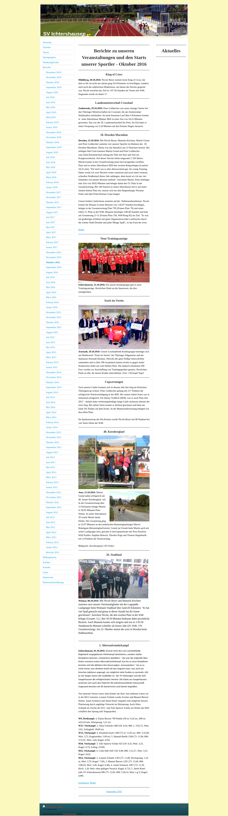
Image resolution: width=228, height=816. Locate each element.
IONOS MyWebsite (69, 814)
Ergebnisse (83, 783)
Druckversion (49, 807)
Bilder (81, 229)
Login (183, 806)
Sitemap (59, 807)
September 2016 (114, 791)
